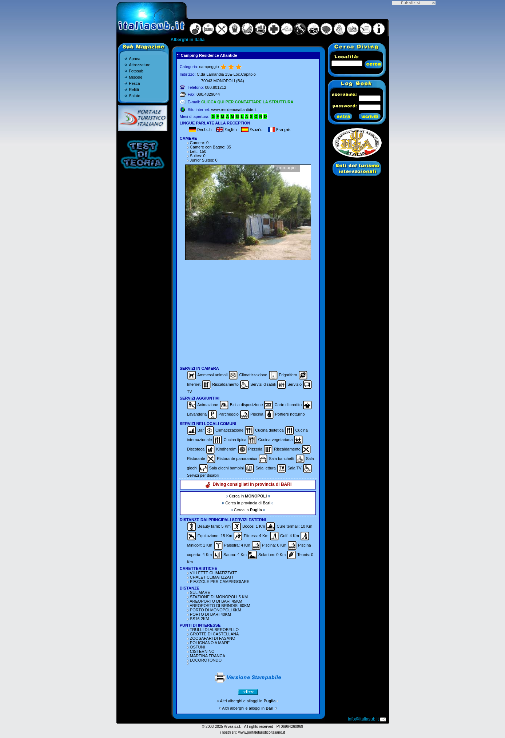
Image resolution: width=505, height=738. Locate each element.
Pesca (134, 83)
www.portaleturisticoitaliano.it (261, 732)
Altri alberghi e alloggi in (248, 701)
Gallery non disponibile (248, 212)
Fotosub (136, 71)
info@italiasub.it (367, 719)
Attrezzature (139, 65)
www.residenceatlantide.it (234, 109)
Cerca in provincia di (247, 503)
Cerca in (248, 496)
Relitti (134, 89)
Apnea (134, 58)
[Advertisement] (248, 313)
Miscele (135, 77)
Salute (134, 96)
